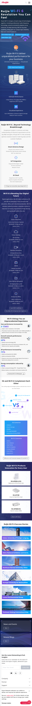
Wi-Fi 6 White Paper (7, 34)
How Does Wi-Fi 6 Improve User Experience (16, 311)
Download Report (16, 67)
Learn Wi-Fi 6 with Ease (16, 308)
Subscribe (25, 667)
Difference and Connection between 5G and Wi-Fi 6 (16, 458)
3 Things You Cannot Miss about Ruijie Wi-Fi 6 (16, 186)
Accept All (25, 703)
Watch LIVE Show (16, 517)
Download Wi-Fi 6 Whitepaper (16, 373)
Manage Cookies (6, 703)
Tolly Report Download (22, 34)
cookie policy (10, 695)
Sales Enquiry (6, 37)
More (6, 628)
